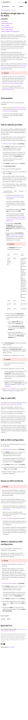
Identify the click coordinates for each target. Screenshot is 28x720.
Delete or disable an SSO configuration (10, 31)
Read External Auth (19, 109)
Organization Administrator (19, 107)
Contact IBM (11, 647)
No (8, 619)
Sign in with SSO (5, 25)
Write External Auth (7, 111)
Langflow (22, 6)
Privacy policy (20, 629)
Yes (3, 619)
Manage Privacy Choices (10, 630)
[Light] (22, 2)
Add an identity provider (6, 23)
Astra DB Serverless (5, 10)
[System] (26, 2)
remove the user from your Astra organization (12, 83)
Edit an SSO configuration (7, 27)
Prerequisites (4, 21)
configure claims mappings (16, 234)
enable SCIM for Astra (9, 89)
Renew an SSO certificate (7, 29)
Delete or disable (7, 518)
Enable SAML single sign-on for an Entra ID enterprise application (15, 219)
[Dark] (24, 2)
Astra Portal (8, 143)
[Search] (19, 2)
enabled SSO (19, 404)
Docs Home (5, 6)
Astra (14, 6)
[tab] (8, 191)
